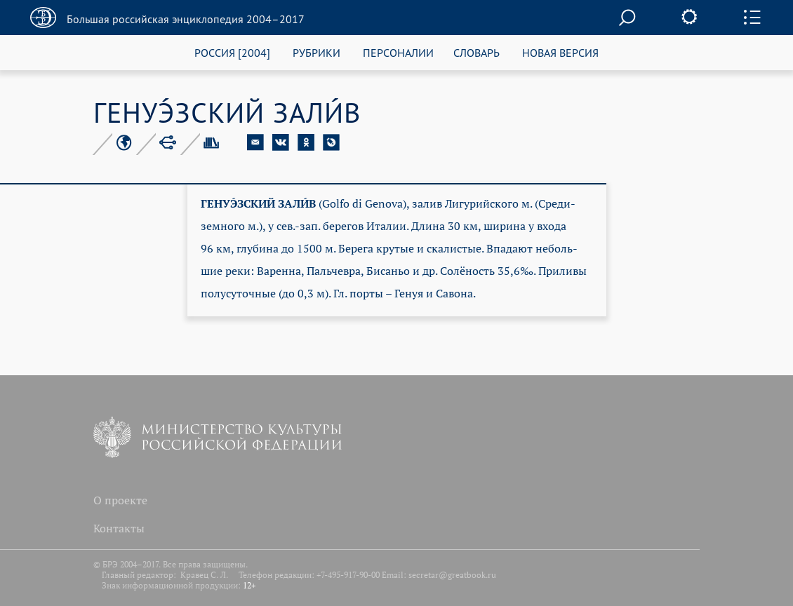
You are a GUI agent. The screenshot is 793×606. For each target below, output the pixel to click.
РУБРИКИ (316, 52)
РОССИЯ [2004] (232, 52)
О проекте (120, 500)
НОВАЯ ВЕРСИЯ (560, 52)
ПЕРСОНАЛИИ (398, 52)
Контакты (119, 528)
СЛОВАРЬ (476, 52)
